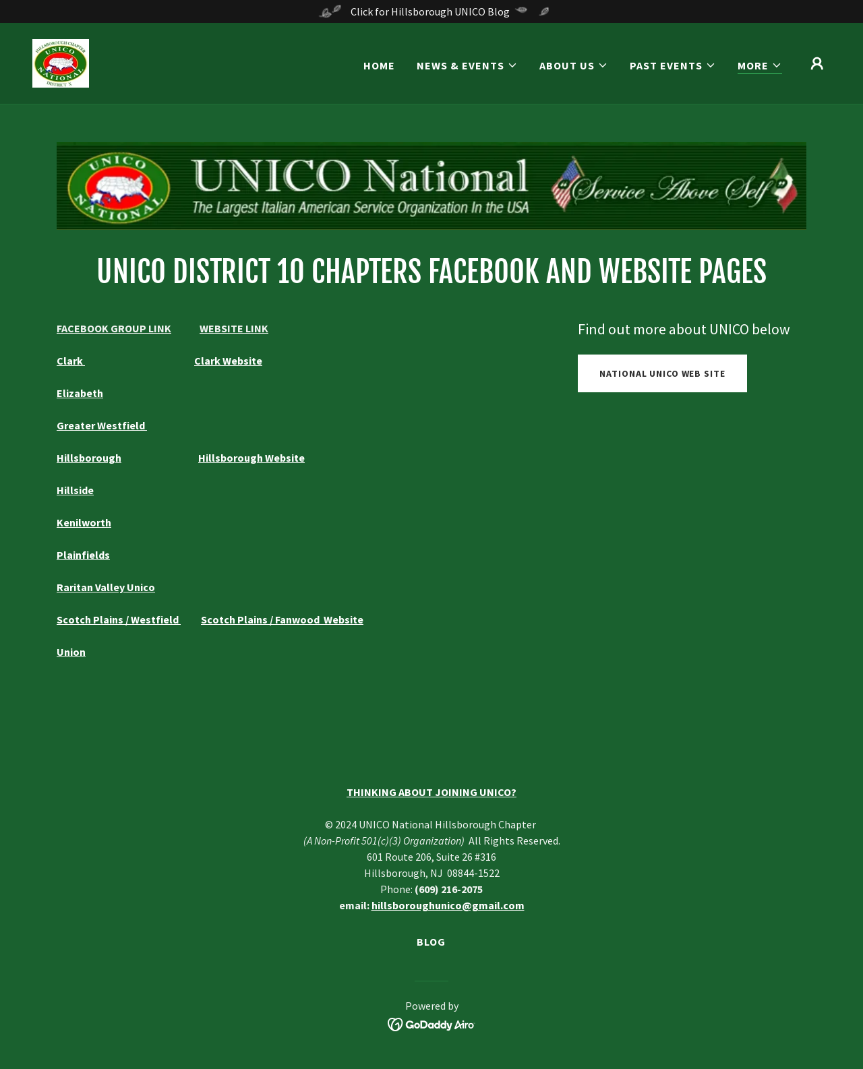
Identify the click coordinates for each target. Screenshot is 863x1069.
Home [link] (379, 65)
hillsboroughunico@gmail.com (448, 905)
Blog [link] (431, 941)
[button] (467, 65)
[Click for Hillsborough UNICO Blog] (431, 11)
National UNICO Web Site (662, 373)
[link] (60, 62)
